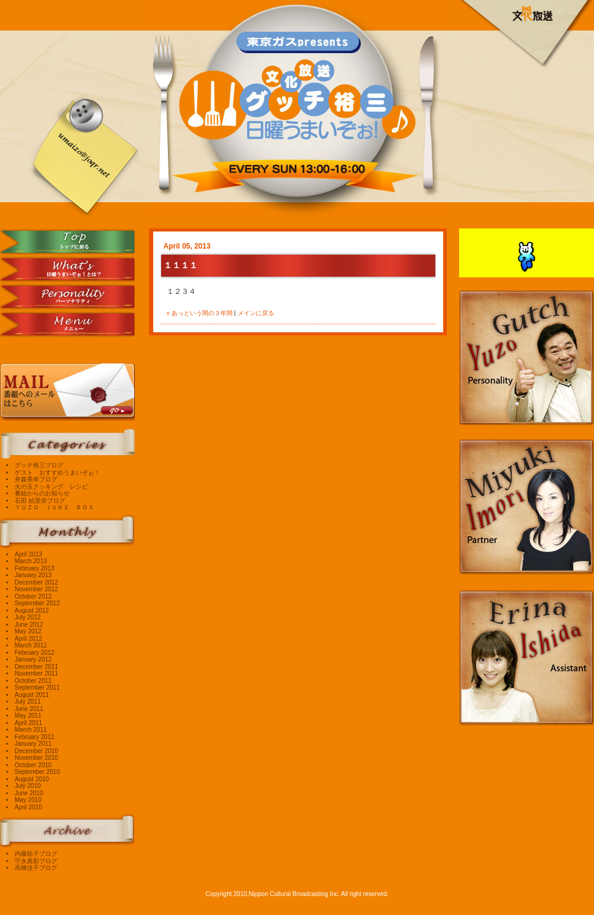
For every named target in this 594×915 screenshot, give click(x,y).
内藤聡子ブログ (36, 853)
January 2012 (33, 659)
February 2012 (34, 652)
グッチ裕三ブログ (39, 465)
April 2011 (28, 723)
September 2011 (37, 687)
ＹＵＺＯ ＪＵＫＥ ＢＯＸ (54, 507)
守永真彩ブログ (36, 861)
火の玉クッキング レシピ (51, 486)
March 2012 (31, 645)
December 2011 (36, 666)
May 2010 (28, 800)
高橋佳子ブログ (36, 867)
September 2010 (37, 771)
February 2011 (34, 737)
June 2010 (29, 793)
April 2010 (28, 807)
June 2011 (29, 708)
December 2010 (36, 751)
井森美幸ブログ (36, 479)
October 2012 (33, 596)
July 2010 (28, 785)
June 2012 (29, 624)
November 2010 (36, 757)
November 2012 (36, 589)
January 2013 (33, 575)
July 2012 (28, 617)
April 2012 (28, 638)
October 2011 (33, 680)
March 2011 (31, 729)
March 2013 (31, 561)
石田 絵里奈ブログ (40, 500)
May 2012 (28, 631)
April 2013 (28, 554)
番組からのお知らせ (42, 493)
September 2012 (37, 603)
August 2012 (32, 610)
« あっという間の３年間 (200, 313)
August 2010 (32, 779)
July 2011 (28, 701)
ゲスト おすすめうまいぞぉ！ (57, 472)
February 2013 (34, 568)
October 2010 (33, 765)
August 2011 (32, 694)
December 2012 (36, 582)
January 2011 (33, 743)
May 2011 (28, 715)
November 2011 (36, 673)
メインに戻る (255, 313)
